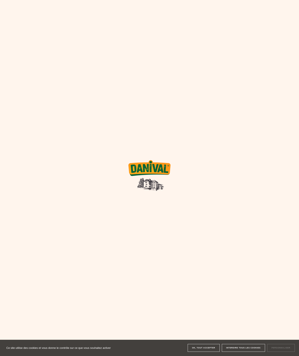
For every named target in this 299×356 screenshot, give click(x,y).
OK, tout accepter (203, 348)
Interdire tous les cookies (243, 348)
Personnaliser (281, 348)
